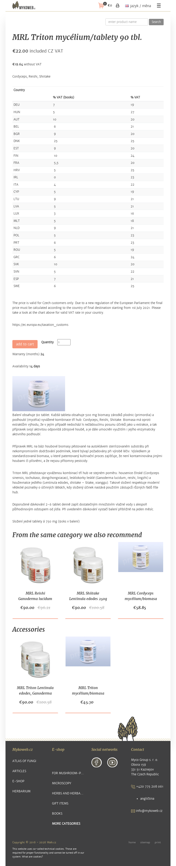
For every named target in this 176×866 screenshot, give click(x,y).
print (158, 842)
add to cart (25, 344)
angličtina (147, 799)
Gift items (60, 803)
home (132, 842)
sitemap (145, 842)
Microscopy (61, 783)
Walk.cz (51, 842)
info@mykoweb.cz (146, 811)
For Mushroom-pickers (68, 773)
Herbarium (21, 791)
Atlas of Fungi (24, 761)
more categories (66, 824)
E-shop (18, 781)
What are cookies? (32, 856)
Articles (19, 771)
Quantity (47, 342)
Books (57, 814)
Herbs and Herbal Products (68, 793)
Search (156, 22)
